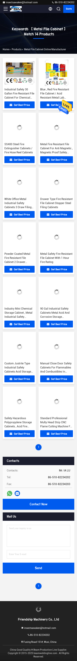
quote (69, 9)
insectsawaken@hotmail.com (20, 2)
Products (16, 49)
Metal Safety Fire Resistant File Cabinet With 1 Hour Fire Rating (56, 258)
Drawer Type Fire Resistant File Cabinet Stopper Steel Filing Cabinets (56, 203)
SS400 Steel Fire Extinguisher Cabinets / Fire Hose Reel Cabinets (18, 148)
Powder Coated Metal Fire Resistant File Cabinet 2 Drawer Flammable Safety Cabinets (17, 262)
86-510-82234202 (63, 2)
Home (6, 49)
